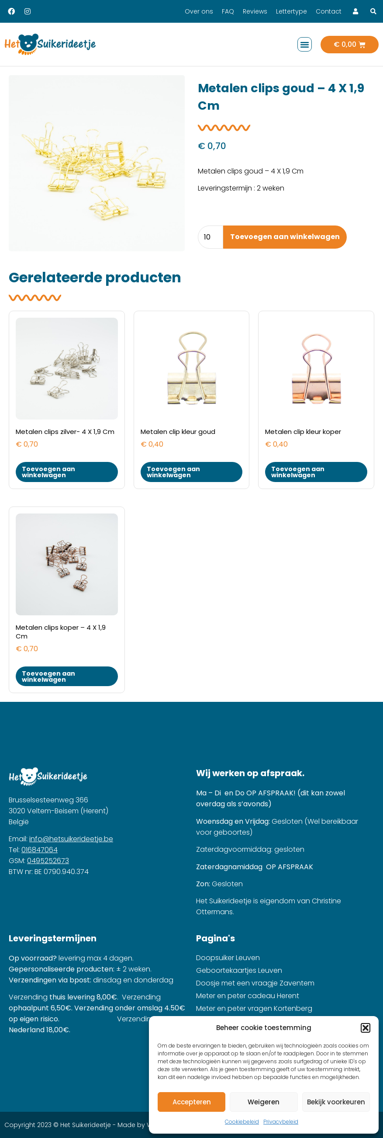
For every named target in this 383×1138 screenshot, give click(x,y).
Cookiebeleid (242, 1121)
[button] (365, 1028)
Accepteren (192, 1102)
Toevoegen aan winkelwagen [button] (48, 472)
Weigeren (263, 1102)
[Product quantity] (210, 237)
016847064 (39, 850)
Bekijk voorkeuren (336, 1102)
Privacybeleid (280, 1121)
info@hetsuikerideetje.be (71, 839)
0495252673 (48, 861)
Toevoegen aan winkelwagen (285, 237)
